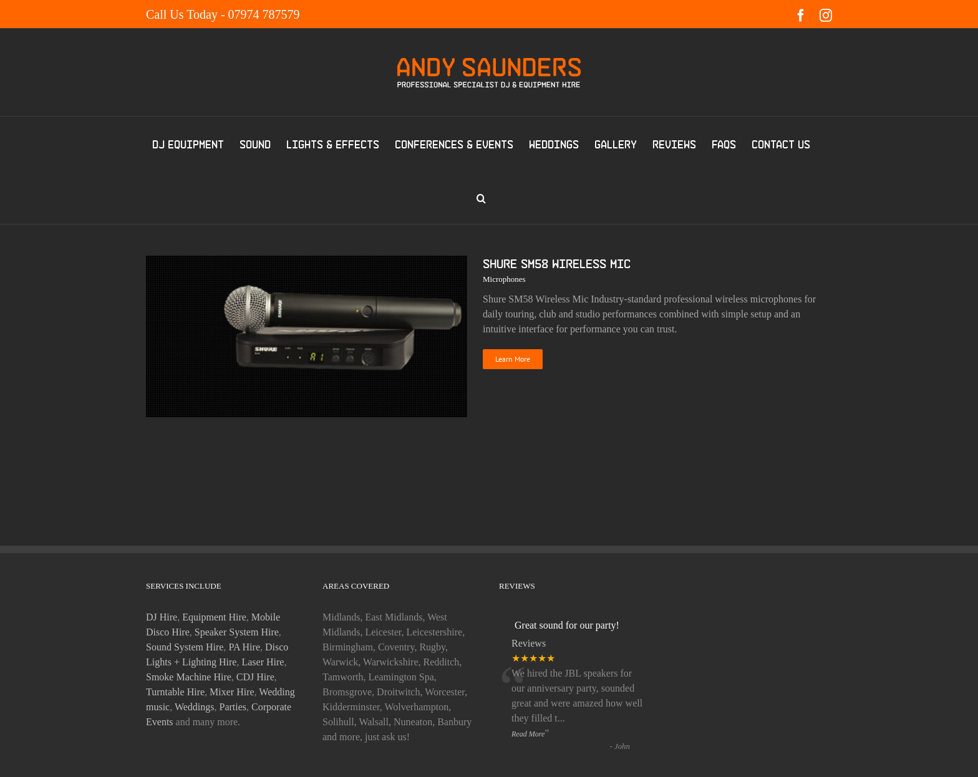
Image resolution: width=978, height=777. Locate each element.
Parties (233, 707)
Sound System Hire (184, 647)
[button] (481, 197)
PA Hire (244, 647)
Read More (528, 734)
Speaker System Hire (237, 632)
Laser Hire (262, 662)
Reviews (528, 643)
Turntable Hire (175, 692)
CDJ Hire (255, 677)
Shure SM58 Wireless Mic (557, 264)
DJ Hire (161, 617)
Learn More (512, 359)
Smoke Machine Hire (188, 677)
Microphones (504, 279)
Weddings (195, 707)
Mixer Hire (232, 692)
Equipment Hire (214, 617)
